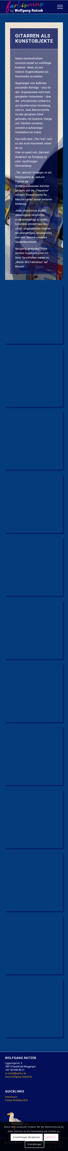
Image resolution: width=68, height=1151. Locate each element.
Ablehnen (51, 1137)
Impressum (11, 1096)
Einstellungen (35, 1144)
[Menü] (58, 7)
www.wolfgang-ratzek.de (18, 1076)
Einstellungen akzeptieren (26, 1137)
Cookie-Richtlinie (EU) (16, 1100)
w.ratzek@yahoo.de (15, 1073)
